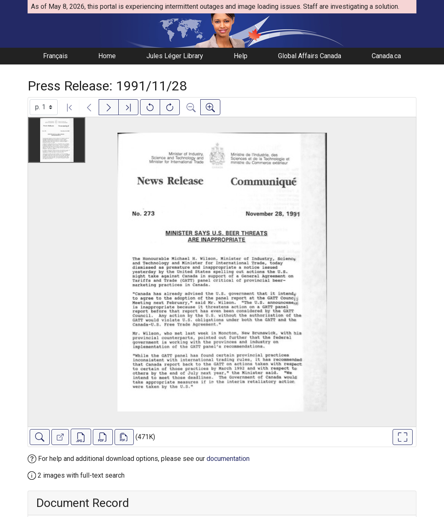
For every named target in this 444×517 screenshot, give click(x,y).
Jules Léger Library (174, 56)
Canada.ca (386, 56)
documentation (228, 459)
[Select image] (44, 107)
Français (55, 56)
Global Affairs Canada (309, 56)
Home (107, 56)
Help (241, 56)
